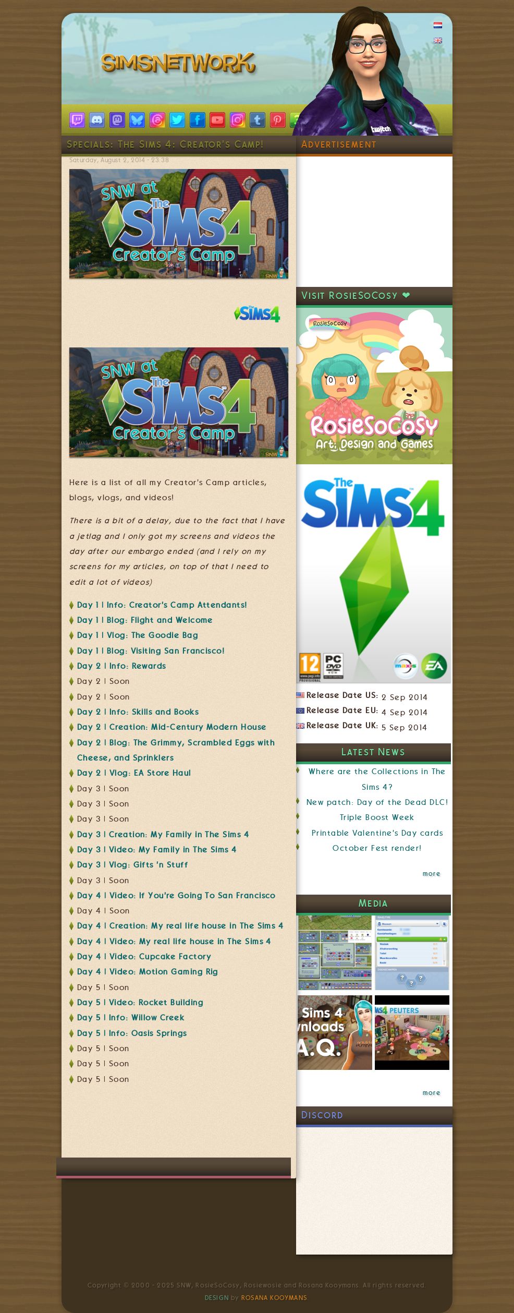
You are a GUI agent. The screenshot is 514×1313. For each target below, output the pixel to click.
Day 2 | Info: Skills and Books (138, 712)
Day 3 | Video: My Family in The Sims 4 (157, 849)
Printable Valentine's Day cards (377, 833)
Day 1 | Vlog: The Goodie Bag (137, 635)
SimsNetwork (180, 65)
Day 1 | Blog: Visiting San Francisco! (151, 651)
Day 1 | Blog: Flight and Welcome (145, 620)
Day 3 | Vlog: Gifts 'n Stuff (132, 865)
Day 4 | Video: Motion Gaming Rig (147, 972)
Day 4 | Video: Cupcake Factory (144, 956)
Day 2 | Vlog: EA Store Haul (134, 773)
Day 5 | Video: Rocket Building (140, 1002)
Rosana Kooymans (274, 1298)
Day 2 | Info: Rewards (121, 666)
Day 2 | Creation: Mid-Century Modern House (172, 727)
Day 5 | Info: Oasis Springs (132, 1033)
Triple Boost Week (377, 817)
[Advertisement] (259, 1126)
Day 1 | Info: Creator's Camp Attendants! (162, 605)
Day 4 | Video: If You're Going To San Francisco (176, 895)
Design (217, 1298)
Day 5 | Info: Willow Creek (131, 1017)
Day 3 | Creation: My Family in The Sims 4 (163, 834)
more (431, 873)
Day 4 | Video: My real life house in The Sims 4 (174, 941)
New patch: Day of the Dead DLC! (377, 802)
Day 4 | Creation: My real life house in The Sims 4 (180, 926)
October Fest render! (377, 848)
